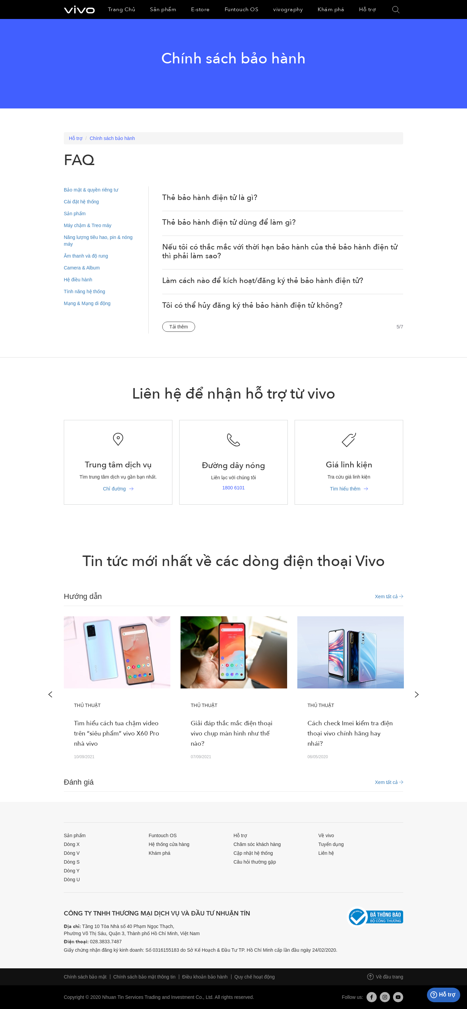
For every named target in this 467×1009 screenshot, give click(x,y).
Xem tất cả (389, 596)
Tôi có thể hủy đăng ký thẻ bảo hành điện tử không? (252, 305)
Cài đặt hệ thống (81, 201)
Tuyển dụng (331, 844)
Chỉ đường (114, 488)
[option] (117, 694)
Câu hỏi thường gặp (255, 862)
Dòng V (72, 853)
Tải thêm (178, 326)
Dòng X (72, 844)
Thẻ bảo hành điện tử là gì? (209, 197)
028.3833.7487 (106, 941)
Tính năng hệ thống (84, 291)
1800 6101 (233, 487)
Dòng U (72, 879)
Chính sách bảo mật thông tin (144, 977)
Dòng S (72, 862)
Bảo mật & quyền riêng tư (91, 190)
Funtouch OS (163, 835)
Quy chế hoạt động (255, 977)
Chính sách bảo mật (85, 977)
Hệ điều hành (78, 279)
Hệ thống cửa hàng (169, 844)
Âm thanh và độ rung (86, 256)
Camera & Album (82, 267)
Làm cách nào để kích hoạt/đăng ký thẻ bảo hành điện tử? (262, 280)
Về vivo (326, 835)
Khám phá (159, 853)
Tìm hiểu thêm (345, 488)
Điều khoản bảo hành (205, 977)
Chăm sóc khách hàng (257, 844)
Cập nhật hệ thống (253, 853)
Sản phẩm (75, 213)
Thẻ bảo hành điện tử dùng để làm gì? (229, 222)
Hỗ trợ (75, 138)
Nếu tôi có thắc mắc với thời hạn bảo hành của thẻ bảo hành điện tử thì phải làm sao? (279, 251)
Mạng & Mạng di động (87, 303)
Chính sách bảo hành (112, 138)
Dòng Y (71, 870)
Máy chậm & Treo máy (87, 225)
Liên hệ (326, 853)
